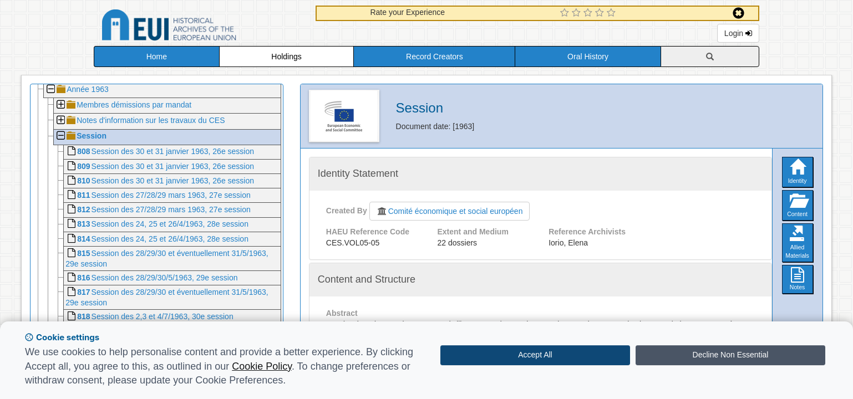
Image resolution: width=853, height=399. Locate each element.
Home (156, 56)
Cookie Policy (262, 366)
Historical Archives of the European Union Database (200, 27)
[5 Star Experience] (612, 13)
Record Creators (434, 56)
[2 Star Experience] (577, 13)
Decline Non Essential (731, 354)
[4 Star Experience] (601, 13)
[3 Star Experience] (589, 13)
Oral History (587, 56)
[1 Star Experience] (566, 13)
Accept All (535, 354)
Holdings (286, 56)
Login (738, 33)
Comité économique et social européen (450, 211)
